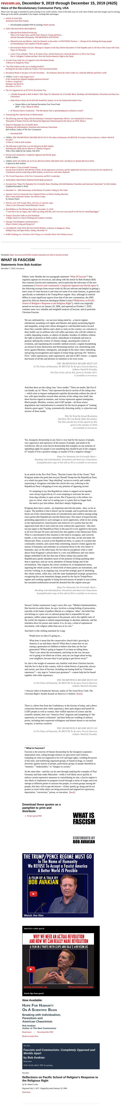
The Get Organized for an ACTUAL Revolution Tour (26, 90)
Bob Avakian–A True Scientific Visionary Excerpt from (59, 169)
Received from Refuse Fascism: (22, 48)
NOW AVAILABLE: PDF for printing (38, 1065)
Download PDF (16, 133)
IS (65, 366)
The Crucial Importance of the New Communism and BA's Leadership (33, 176)
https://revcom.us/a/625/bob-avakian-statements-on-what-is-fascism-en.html (39, 255)
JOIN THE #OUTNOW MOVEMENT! (21, 29)
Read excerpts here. (30, 1036)
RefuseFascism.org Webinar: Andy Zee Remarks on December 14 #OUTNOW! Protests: (44, 41)
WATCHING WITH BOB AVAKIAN (29, 180)
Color (23, 107)
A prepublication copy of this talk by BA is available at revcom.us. (66, 462)
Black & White (32, 107)
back (79, 693)
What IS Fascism (78, 276)
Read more (26, 1032)
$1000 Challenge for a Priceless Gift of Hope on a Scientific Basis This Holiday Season (39, 234)
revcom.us (10, 3)
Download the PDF (45, 1032)
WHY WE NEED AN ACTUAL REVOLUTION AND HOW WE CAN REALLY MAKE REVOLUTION (53, 161)
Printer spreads (49, 25)
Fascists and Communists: (31, 155)
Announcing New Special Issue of (24, 115)
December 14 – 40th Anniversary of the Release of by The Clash (36, 190)
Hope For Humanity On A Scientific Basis (39, 1007)
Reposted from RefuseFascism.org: (23, 33)
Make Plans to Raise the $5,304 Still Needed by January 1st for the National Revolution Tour (46, 100)
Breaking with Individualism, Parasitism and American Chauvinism (41, 1018)
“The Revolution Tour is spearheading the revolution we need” (46, 111)
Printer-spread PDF (34, 816)
